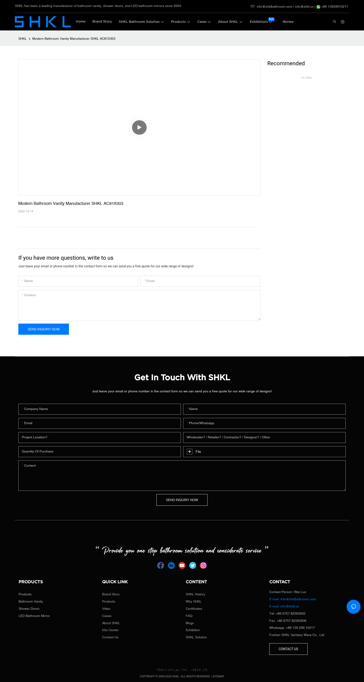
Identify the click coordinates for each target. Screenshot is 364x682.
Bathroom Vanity (31, 601)
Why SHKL (194, 601)
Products (25, 594)
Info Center (110, 630)
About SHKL (111, 623)
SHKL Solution (196, 637)
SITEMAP (218, 676)
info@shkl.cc (305, 6)
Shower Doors (29, 608)
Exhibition (193, 630)
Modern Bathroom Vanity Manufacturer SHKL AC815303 (73, 38)
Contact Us (110, 637)
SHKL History (195, 594)
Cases (106, 616)
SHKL (22, 38)
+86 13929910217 (332, 6)
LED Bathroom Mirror (34, 616)
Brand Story (111, 594)
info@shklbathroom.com (271, 6)
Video (106, 608)
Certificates (194, 608)
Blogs (190, 623)
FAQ (189, 616)
